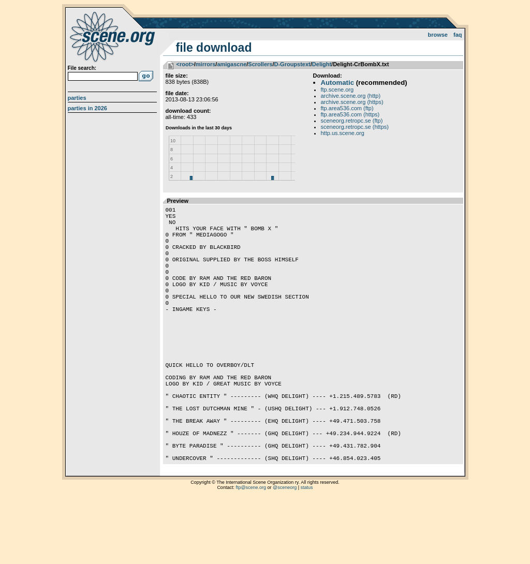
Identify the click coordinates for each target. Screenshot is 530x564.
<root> (185, 64)
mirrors (206, 64)
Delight (321, 64)
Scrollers (260, 64)
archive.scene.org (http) (351, 96)
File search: (82, 68)
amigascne (231, 64)
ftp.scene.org (337, 89)
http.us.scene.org (342, 133)
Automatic (337, 82)
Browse (438, 35)
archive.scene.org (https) (352, 102)
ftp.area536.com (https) (350, 114)
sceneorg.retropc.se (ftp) (352, 120)
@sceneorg (285, 551)
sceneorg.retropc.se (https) (355, 127)
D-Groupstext (292, 64)
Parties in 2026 (87, 108)
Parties (77, 98)
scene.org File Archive (113, 36)
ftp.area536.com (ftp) (347, 108)
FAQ (457, 35)
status (307, 551)
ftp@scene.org (250, 551)
